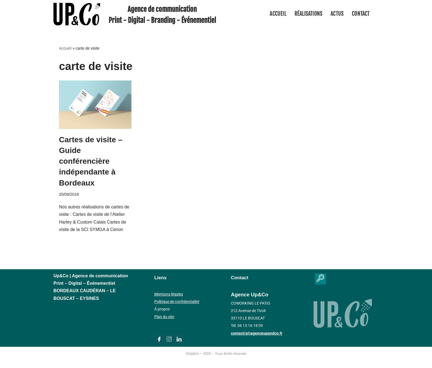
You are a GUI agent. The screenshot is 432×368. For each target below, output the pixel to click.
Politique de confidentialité (176, 301)
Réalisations (308, 13)
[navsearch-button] (320, 278)
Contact (360, 13)
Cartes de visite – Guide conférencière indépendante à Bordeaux (90, 161)
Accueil (278, 13)
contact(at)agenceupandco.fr (256, 333)
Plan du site (164, 317)
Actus (337, 13)
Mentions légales (168, 294)
